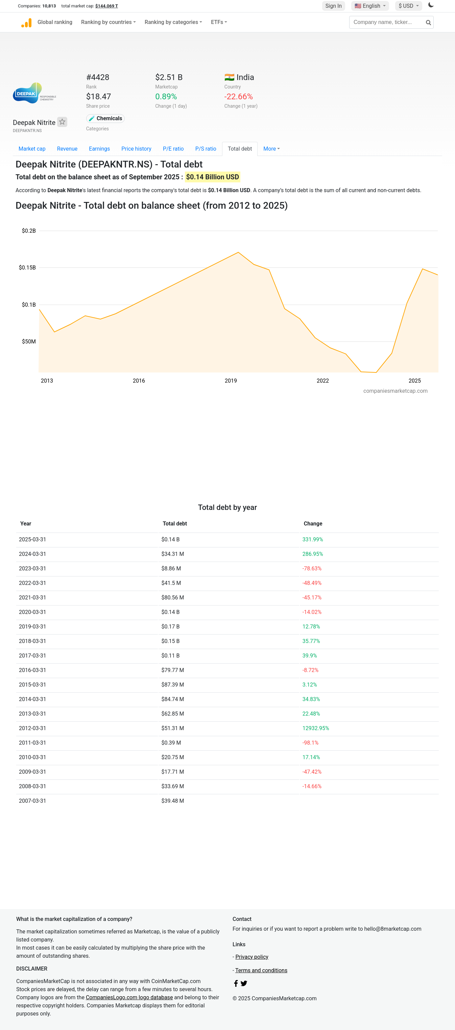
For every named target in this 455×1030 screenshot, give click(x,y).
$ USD (406, 6)
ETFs (217, 22)
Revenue (67, 149)
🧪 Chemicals (105, 118)
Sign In (334, 6)
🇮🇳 (239, 77)
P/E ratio (173, 149)
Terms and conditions (261, 970)
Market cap (32, 149)
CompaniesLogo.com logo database (129, 997)
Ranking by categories (171, 22)
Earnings (99, 149)
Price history (136, 149)
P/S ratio (205, 149)
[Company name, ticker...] (391, 22)
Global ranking (55, 22)
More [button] (269, 149)
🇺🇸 (368, 6)
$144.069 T (106, 5)
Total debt (240, 149)
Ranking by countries (106, 22)
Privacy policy (251, 957)
